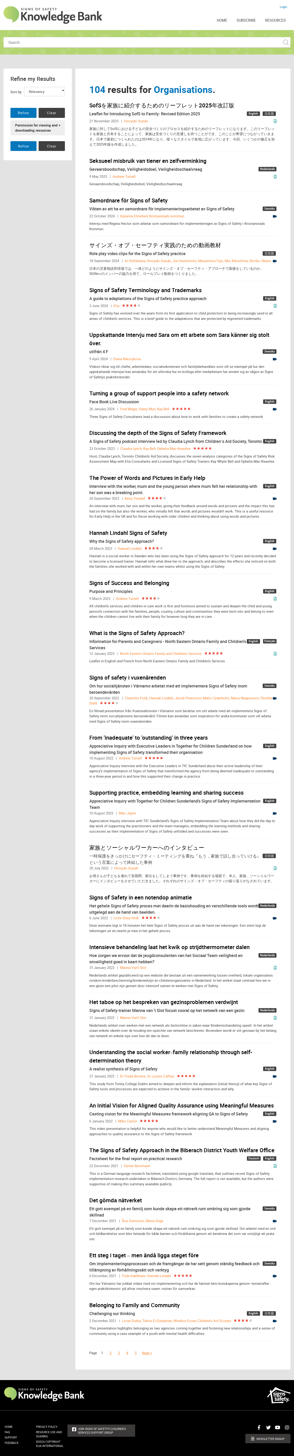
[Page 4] (129, 1352)
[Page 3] (121, 1352)
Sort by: (16, 91)
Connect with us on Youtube (276, 1429)
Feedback (12, 1443)
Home (9, 1427)
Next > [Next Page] (147, 1352)
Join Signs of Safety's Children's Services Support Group (102, 1430)
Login (283, 7)
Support (11, 1437)
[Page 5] (138, 1352)
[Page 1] (103, 1352)
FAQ (7, 1432)
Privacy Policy (46, 1427)
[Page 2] (113, 1352)
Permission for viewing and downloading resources (36, 128)
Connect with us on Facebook (257, 1429)
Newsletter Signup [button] (271, 1439)
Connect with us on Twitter (267, 1429)
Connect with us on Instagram (285, 1429)
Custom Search (286, 42)
